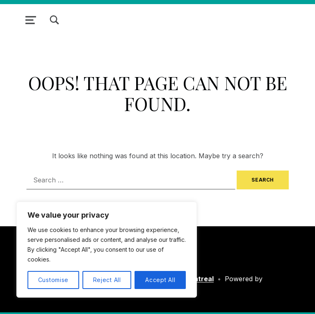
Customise (53, 279)
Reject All (107, 279)
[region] (106, 250)
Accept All (160, 279)
